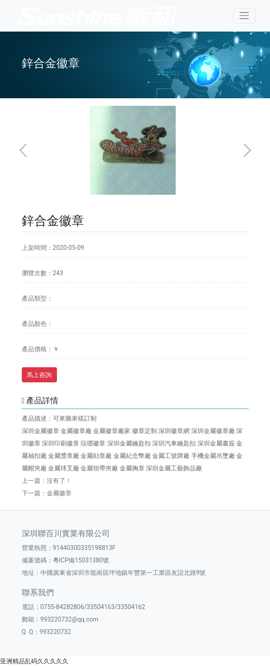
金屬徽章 (59, 493)
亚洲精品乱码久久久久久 (34, 661)
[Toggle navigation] (244, 16)
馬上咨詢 (39, 374)
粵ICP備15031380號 (81, 560)
